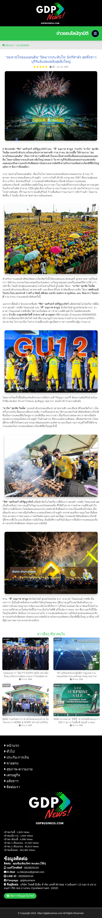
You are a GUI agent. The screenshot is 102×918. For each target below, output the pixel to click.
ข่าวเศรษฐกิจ (22, 45)
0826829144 (31, 867)
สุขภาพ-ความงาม (18, 769)
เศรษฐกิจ (12, 775)
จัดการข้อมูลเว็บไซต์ (20, 895)
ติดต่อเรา (12, 787)
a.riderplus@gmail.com (30, 872)
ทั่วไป (9, 751)
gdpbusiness (27, 880)
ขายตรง (11, 763)
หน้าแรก (8, 45)
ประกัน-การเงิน (16, 757)
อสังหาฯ (11, 781)
